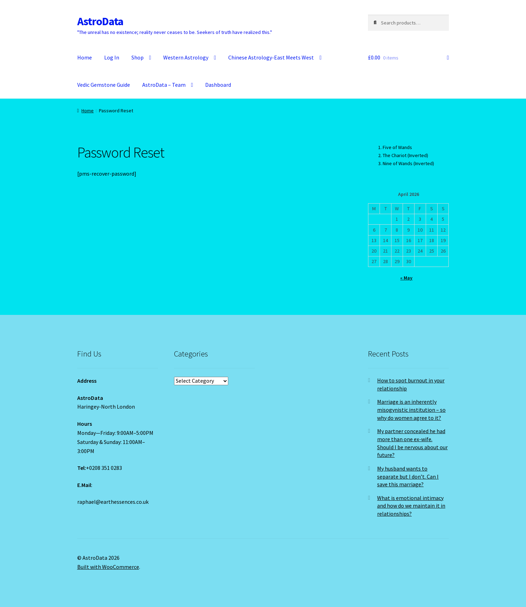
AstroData (100, 21)
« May (406, 278)
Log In (111, 57)
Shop (137, 57)
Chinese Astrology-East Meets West (271, 57)
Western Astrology (185, 57)
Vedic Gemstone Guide (103, 84)
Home (84, 57)
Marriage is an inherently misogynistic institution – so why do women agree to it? (411, 409)
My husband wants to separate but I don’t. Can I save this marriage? (408, 476)
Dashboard (218, 84)
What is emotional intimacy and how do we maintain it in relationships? (411, 505)
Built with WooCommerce (108, 566)
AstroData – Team (164, 84)
